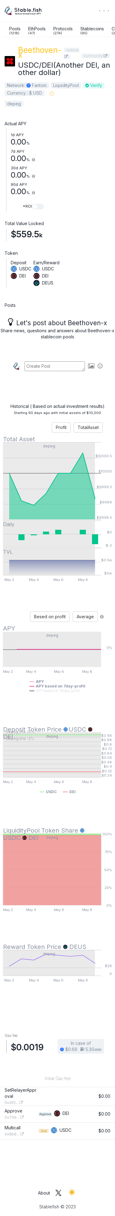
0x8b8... (14, 1134)
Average (85, 616)
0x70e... (14, 1117)
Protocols (63, 30)
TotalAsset (88, 427)
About (44, 1192)
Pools (15, 30)
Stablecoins (92, 30)
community (95, 56)
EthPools (37, 30)
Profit (61, 427)
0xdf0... (14, 1102)
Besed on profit (50, 616)
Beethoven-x (39, 52)
